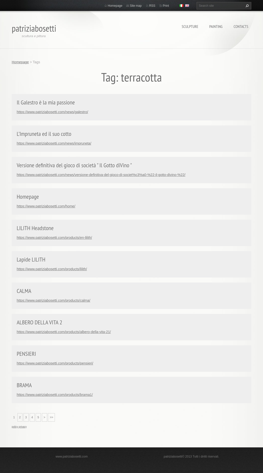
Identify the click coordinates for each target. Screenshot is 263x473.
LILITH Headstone (35, 228)
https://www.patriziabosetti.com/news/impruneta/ (54, 143)
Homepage (115, 5)
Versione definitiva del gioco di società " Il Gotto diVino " (74, 165)
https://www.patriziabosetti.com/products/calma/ (53, 300)
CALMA (24, 291)
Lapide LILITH (31, 259)
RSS (152, 5)
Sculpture (190, 26)
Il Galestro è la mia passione (46, 102)
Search (246, 5)
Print (166, 5)
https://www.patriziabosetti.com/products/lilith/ (52, 269)
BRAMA (24, 385)
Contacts (241, 26)
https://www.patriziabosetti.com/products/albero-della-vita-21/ (64, 332)
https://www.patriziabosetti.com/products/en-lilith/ (54, 238)
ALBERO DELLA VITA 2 (39, 322)
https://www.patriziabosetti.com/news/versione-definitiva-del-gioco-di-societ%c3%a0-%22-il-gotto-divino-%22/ (101, 175)
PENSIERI (26, 354)
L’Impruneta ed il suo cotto (44, 134)
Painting (216, 26)
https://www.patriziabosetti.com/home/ (46, 206)
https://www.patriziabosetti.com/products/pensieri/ (55, 363)
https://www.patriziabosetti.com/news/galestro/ (52, 112)
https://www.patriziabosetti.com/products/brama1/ (55, 395)
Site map (135, 5)
